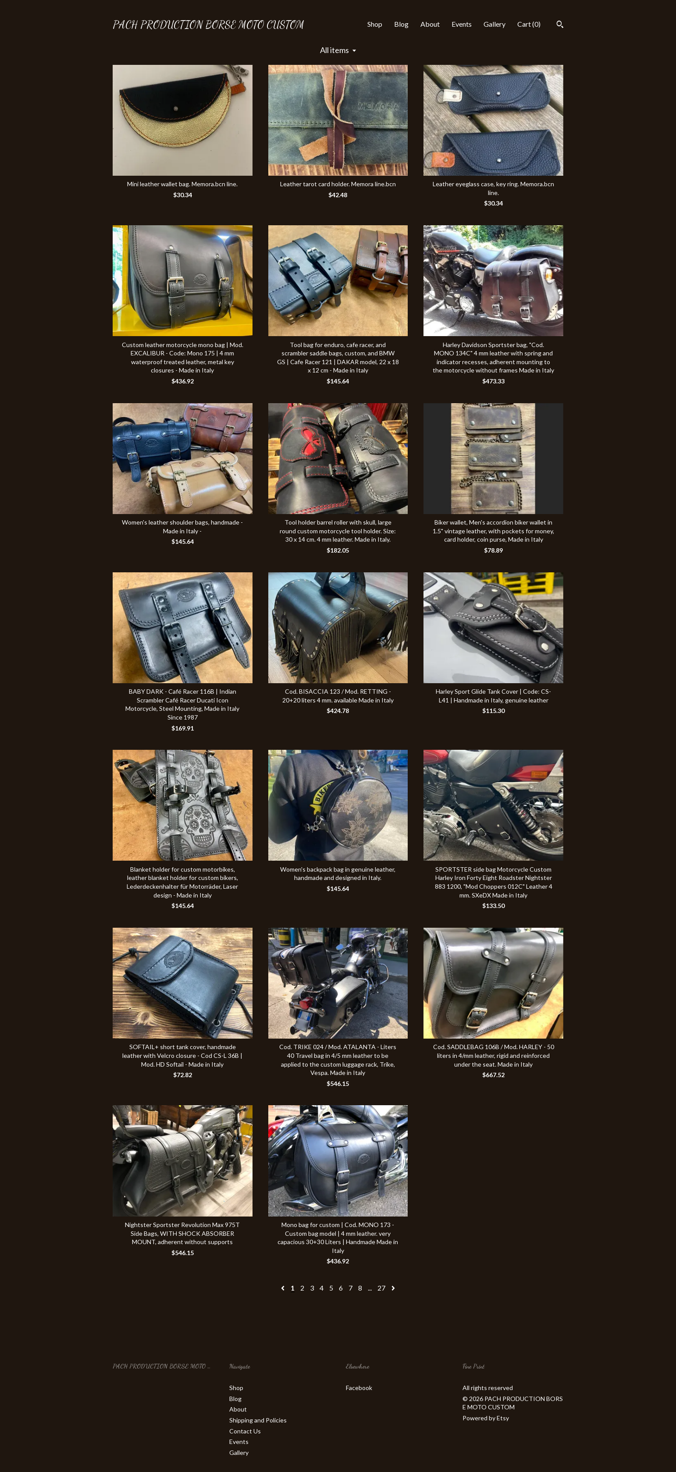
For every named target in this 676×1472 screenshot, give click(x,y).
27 (381, 1288)
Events (462, 24)
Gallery (494, 24)
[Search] (560, 25)
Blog (401, 24)
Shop (374, 24)
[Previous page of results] (283, 1288)
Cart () (529, 24)
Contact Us (245, 1431)
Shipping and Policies (258, 1420)
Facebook (359, 1387)
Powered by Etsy (486, 1418)
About (430, 24)
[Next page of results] (393, 1288)
